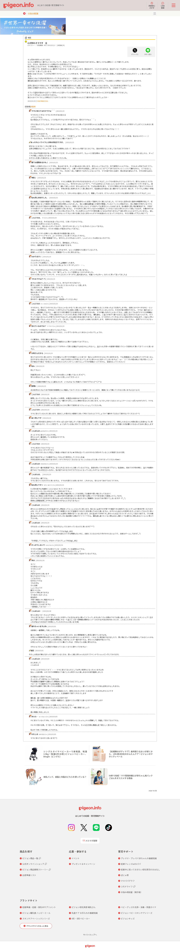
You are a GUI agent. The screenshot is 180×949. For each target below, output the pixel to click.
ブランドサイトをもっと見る (37, 926)
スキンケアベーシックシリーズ (36, 918)
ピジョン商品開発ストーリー (35, 869)
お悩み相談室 (33, 13)
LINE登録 (163, 5)
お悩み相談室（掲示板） (131, 892)
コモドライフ (127, 886)
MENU (155, 13)
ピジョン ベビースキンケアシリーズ (136, 913)
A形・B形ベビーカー (81, 918)
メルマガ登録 (90, 840)
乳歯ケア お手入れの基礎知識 (85, 913)
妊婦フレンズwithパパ (131, 863)
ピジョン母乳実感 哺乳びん (84, 907)
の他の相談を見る (42, 101)
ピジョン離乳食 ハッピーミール (36, 913)
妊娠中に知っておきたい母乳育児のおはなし (140, 869)
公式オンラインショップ (33, 863)
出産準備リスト (29, 875)
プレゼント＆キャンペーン (83, 863)
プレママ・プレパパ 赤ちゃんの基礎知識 (139, 858)
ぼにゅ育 (125, 875)
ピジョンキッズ (128, 918)
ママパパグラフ (128, 880)
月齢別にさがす (151, 5)
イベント (75, 858)
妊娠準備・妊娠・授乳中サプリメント (39, 907)
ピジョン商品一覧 (30, 858)
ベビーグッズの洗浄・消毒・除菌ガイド (138, 907)
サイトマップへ (90, 934)
